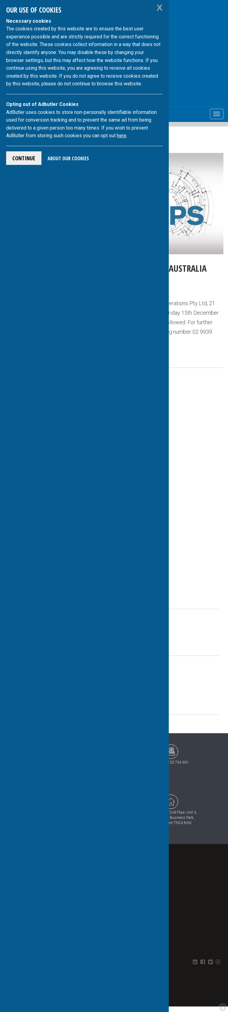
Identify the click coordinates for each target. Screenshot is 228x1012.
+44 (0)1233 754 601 (171, 754)
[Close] (222, 1007)
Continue (23, 158)
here (121, 135)
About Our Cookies (68, 158)
